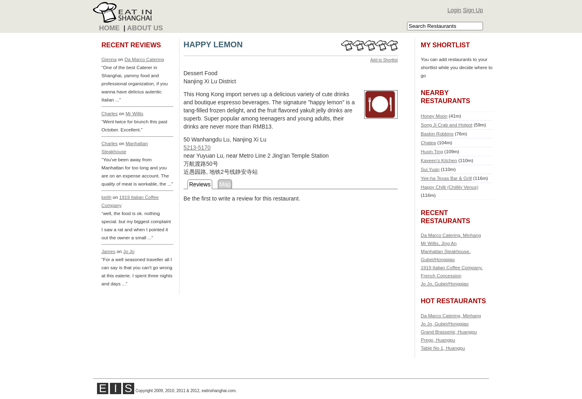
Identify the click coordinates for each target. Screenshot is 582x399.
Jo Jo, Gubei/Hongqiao (445, 283)
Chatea (428, 142)
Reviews (200, 184)
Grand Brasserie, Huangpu (449, 331)
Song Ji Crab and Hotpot (446, 124)
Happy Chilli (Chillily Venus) (450, 187)
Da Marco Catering (144, 59)
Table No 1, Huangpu (443, 347)
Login (454, 10)
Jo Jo (129, 251)
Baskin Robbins (437, 133)
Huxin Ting (432, 151)
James (108, 251)
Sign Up (473, 10)
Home (109, 28)
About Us (145, 28)
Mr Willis (134, 113)
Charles (109, 113)
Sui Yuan (430, 169)
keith (106, 197)
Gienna (109, 59)
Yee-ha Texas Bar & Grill (446, 178)
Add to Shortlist (384, 60)
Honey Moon (434, 115)
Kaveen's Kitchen (439, 160)
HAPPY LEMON (212, 44)
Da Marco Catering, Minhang (451, 235)
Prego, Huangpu (438, 339)
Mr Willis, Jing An (439, 243)
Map (224, 184)
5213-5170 (197, 147)
